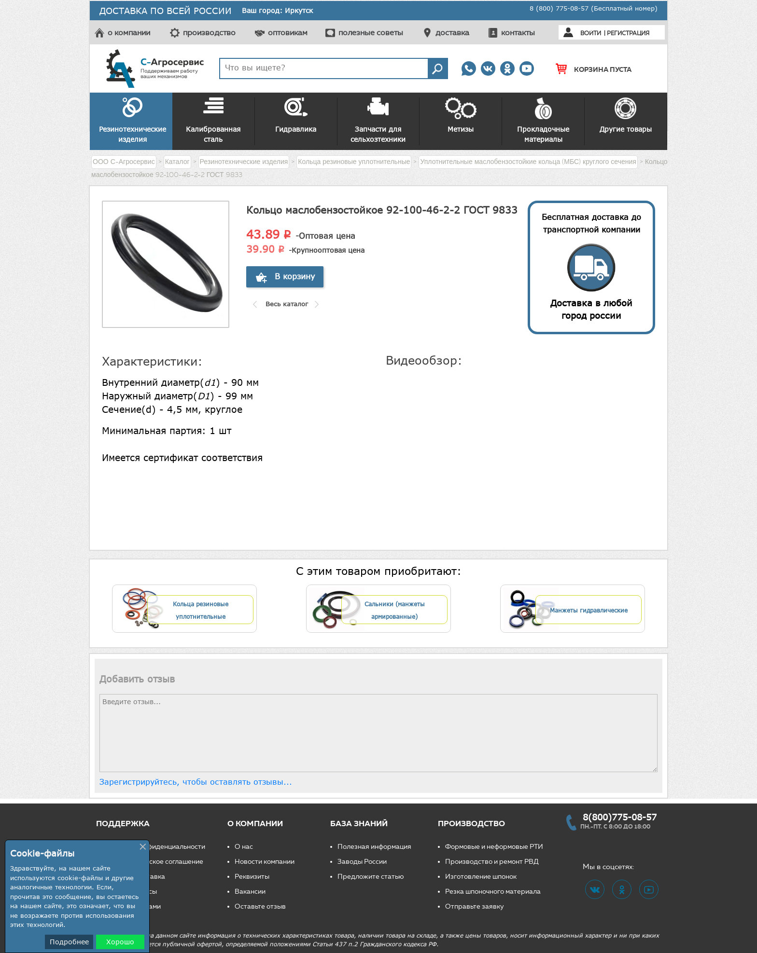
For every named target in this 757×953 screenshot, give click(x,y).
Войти (590, 33)
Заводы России (362, 862)
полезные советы (370, 32)
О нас (244, 847)
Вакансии (250, 891)
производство (209, 32)
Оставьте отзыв (260, 906)
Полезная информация (374, 847)
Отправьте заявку (474, 906)
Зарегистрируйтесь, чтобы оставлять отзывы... (195, 781)
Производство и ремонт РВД (492, 862)
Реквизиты (252, 876)
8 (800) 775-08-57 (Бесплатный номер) (594, 8)
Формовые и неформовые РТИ (494, 847)
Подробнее (69, 942)
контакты (518, 32)
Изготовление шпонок (481, 876)
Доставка (149, 876)
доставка (452, 32)
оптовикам (288, 32)
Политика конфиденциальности (154, 847)
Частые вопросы (130, 891)
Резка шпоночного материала (493, 891)
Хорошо (120, 942)
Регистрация (628, 33)
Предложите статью (370, 876)
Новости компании (264, 862)
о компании (129, 32)
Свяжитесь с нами (132, 906)
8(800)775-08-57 (620, 817)
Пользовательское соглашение (153, 862)
